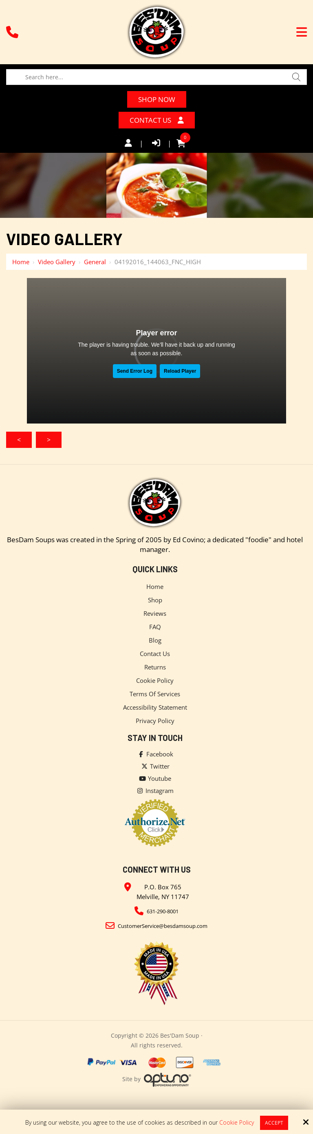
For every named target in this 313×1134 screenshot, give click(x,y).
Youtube (155, 778)
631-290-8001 (163, 911)
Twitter (155, 766)
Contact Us (157, 120)
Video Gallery (56, 262)
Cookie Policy (236, 1122)
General (95, 262)
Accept (274, 1122)
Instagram (155, 790)
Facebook (155, 754)
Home (20, 262)
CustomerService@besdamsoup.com (162, 926)
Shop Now (156, 99)
